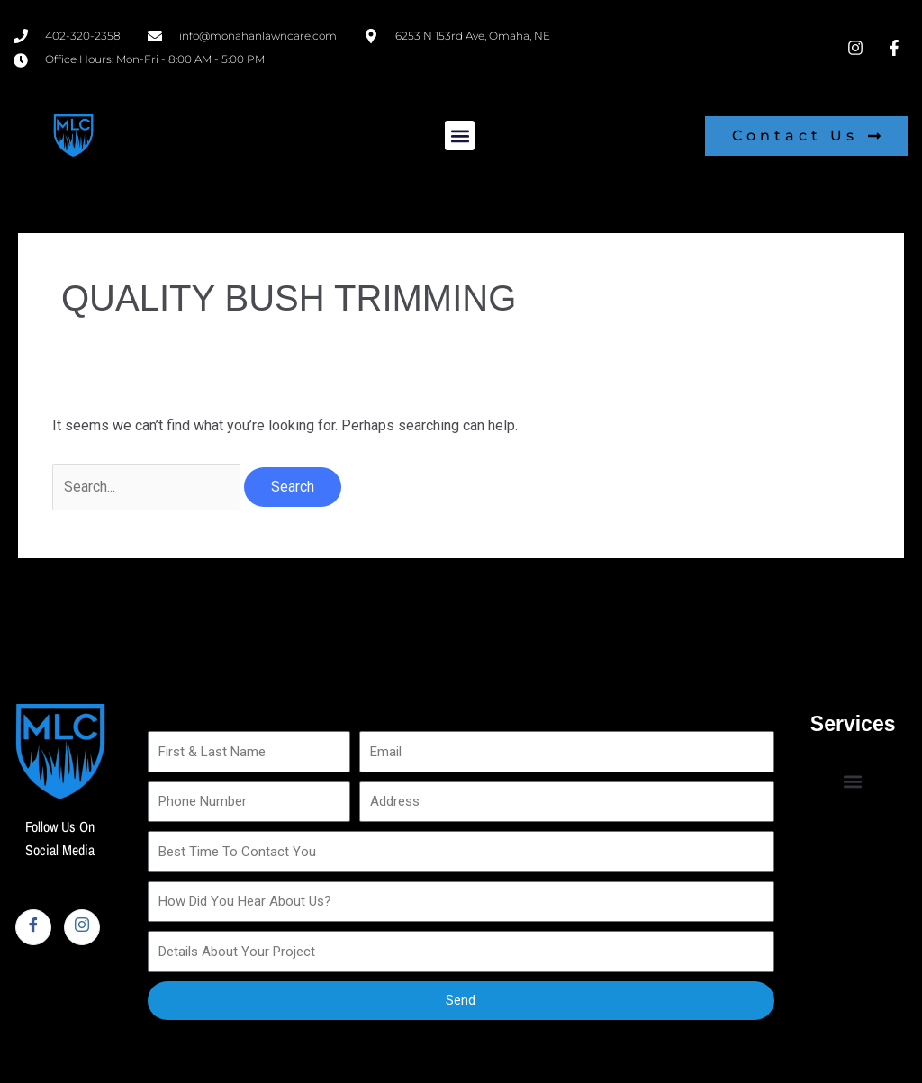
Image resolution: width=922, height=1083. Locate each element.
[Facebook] (33, 927)
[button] (460, 135)
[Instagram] (82, 927)
